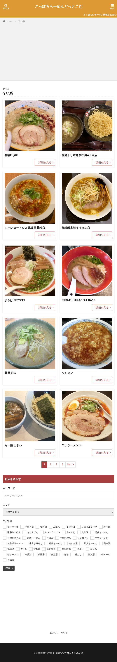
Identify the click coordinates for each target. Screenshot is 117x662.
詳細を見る (45, 162)
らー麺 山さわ (13, 445)
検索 (8, 568)
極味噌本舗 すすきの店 (76, 227)
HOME (9, 21)
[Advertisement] (58, 51)
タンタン (67, 372)
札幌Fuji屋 (11, 155)
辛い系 (21, 21)
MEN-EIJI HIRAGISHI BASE (78, 300)
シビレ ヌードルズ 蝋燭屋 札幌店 (25, 227)
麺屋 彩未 (10, 372)
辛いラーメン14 (72, 445)
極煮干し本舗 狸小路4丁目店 (79, 155)
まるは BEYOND (15, 300)
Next (69, 464)
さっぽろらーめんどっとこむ (59, 6)
